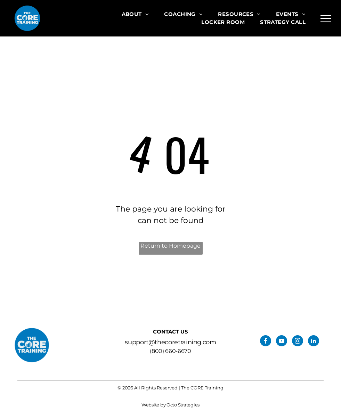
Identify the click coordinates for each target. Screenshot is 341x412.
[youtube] (281, 341)
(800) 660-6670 (170, 351)
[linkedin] (313, 341)
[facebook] (265, 341)
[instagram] (297, 341)
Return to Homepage (170, 245)
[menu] (326, 18)
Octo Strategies (183, 404)
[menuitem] (135, 14)
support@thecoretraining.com (170, 342)
